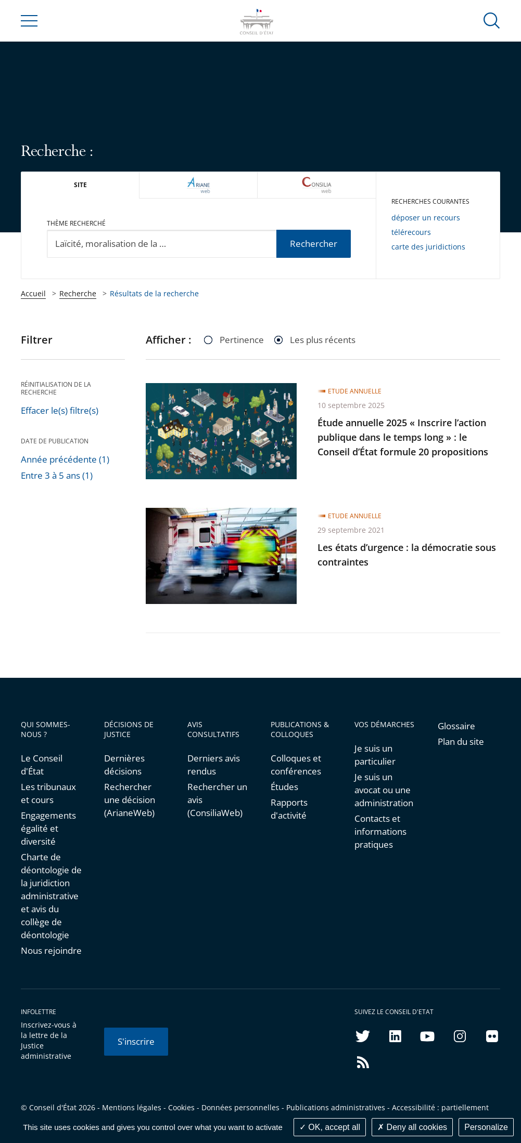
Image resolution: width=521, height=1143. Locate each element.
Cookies (181, 1107)
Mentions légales (131, 1107)
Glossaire (456, 726)
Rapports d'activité (289, 808)
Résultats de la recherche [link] (154, 293)
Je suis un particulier (375, 754)
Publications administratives (335, 1107)
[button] (492, 20)
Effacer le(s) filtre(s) (59, 410)
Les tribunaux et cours (48, 793)
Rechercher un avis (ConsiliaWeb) (217, 800)
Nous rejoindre (51, 950)
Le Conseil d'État (41, 764)
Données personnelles (240, 1107)
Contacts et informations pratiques (380, 831)
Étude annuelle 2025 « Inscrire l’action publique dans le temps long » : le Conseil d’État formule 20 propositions (402, 437)
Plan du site (461, 741)
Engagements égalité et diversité (48, 828)
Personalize (486, 1127)
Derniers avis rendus (213, 764)
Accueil (33, 293)
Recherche (77, 293)
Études (284, 787)
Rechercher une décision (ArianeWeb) (129, 800)
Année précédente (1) (65, 459)
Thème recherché (76, 223)
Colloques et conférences (296, 764)
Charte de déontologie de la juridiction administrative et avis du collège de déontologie (51, 896)
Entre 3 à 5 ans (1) (57, 475)
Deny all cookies (412, 1127)
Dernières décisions (124, 764)
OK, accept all (329, 1127)
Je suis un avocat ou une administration (383, 790)
